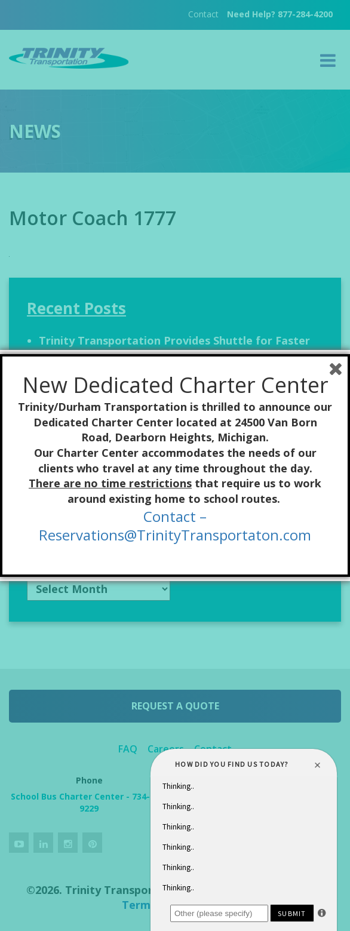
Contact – (175, 516)
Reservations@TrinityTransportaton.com (175, 535)
